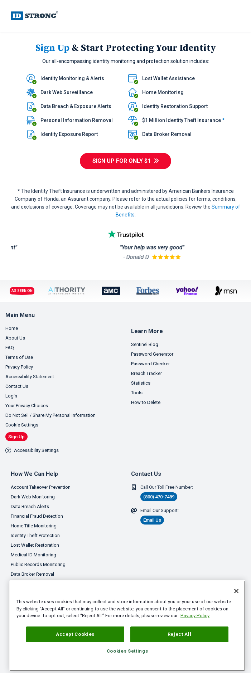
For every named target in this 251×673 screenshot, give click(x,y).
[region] (127, 625)
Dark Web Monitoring (33, 496)
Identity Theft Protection (35, 535)
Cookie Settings (21, 425)
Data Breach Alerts (30, 506)
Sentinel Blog (144, 344)
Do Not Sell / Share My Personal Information (50, 415)
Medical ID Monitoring (33, 554)
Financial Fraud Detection (37, 516)
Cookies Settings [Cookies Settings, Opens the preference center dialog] (127, 651)
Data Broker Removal (32, 574)
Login (11, 396)
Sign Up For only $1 (121, 160)
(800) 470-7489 (158, 496)
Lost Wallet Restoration (35, 545)
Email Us (152, 520)
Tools (137, 392)
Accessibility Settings (32, 450)
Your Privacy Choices (26, 405)
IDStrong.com (34, 15)
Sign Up (16, 436)
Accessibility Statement (29, 376)
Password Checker (150, 363)
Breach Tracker (146, 373)
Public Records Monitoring (38, 564)
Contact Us (16, 386)
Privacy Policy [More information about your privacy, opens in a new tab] (194, 615)
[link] (226, 16)
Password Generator (152, 354)
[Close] (236, 591)
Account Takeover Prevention (41, 487)
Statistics (140, 383)
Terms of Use (19, 357)
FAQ (9, 347)
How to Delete (145, 402)
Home (11, 328)
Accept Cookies (75, 634)
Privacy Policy (19, 367)
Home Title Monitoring (34, 525)
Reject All (180, 634)
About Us (15, 338)
